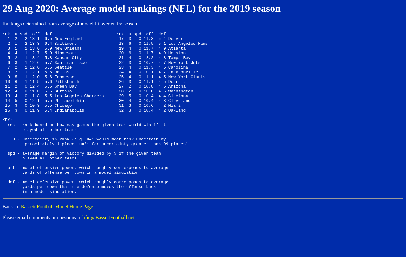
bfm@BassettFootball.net (108, 249)
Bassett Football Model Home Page (57, 238)
